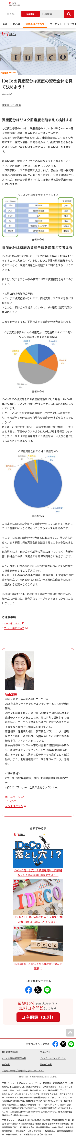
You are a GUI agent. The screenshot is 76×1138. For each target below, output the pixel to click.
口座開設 (30, 13)
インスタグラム (14, 806)
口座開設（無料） (38, 1017)
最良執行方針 (46, 1064)
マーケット (56, 24)
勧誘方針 (6, 1064)
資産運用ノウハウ (35, 24)
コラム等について (14, 628)
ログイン (11, 13)
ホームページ (12, 797)
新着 (5, 24)
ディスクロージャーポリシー (53, 1058)
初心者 (16, 24)
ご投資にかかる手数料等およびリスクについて (23, 1070)
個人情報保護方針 (10, 1052)
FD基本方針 (45, 1052)
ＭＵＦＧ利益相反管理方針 (14, 1058)
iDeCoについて (12, 623)
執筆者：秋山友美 (11, 105)
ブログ (9, 801)
